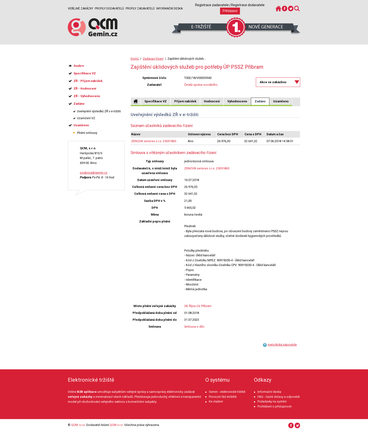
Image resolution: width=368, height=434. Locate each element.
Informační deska (169, 8)
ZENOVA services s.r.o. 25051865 (153, 141)
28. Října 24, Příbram (198, 306)
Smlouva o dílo (194, 326)
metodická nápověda (282, 344)
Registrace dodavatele (248, 5)
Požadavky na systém (272, 401)
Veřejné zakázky (80, 8)
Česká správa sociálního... (202, 84)
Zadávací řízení (153, 58)
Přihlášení (230, 11)
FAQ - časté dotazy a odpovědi (279, 396)
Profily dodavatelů (109, 8)
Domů (135, 58)
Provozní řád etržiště (223, 396)
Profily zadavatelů (140, 8)
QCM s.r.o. (117, 425)
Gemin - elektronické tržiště (227, 391)
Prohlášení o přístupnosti (275, 406)
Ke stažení (216, 401)
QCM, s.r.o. (78, 425)
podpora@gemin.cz (93, 172)
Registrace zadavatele (212, 5)
